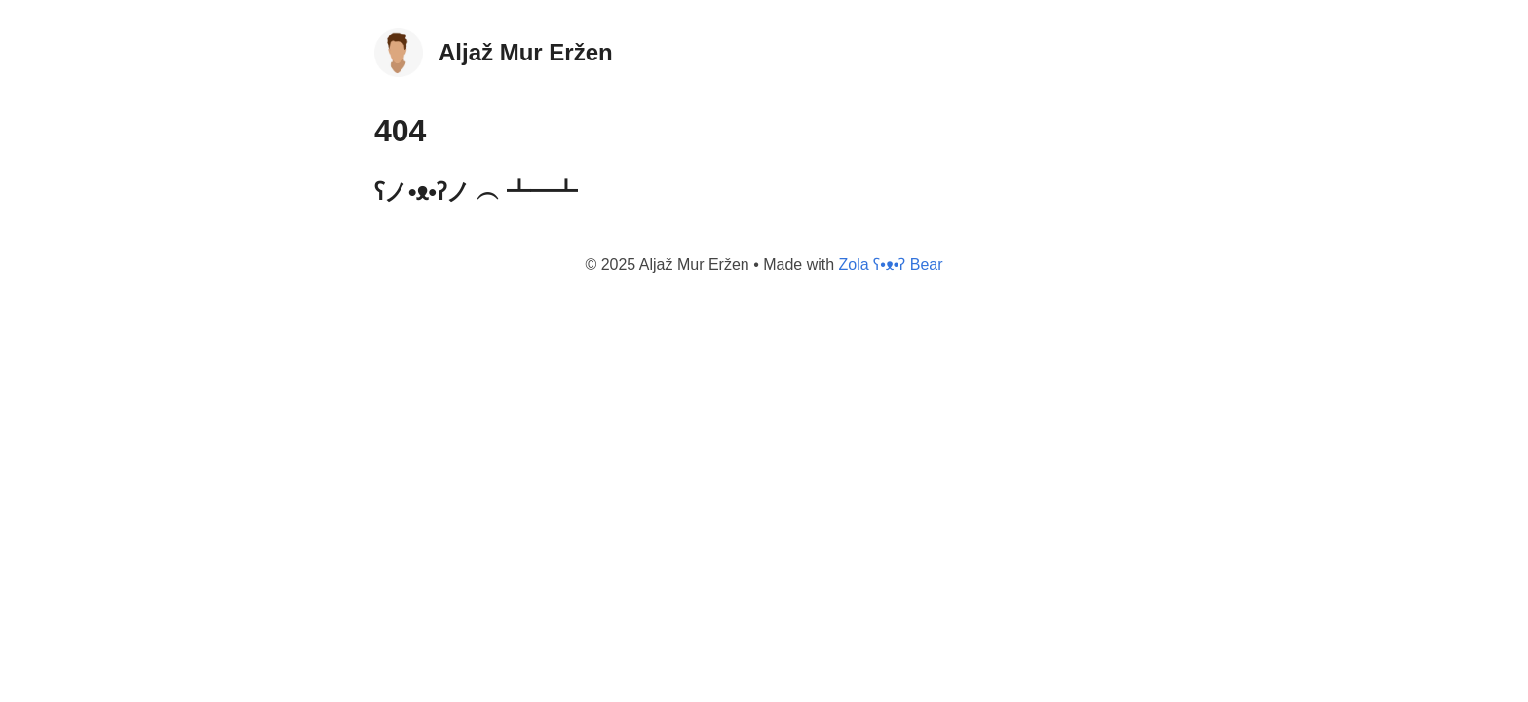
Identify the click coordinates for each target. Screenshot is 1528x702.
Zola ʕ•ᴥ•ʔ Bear (891, 264)
